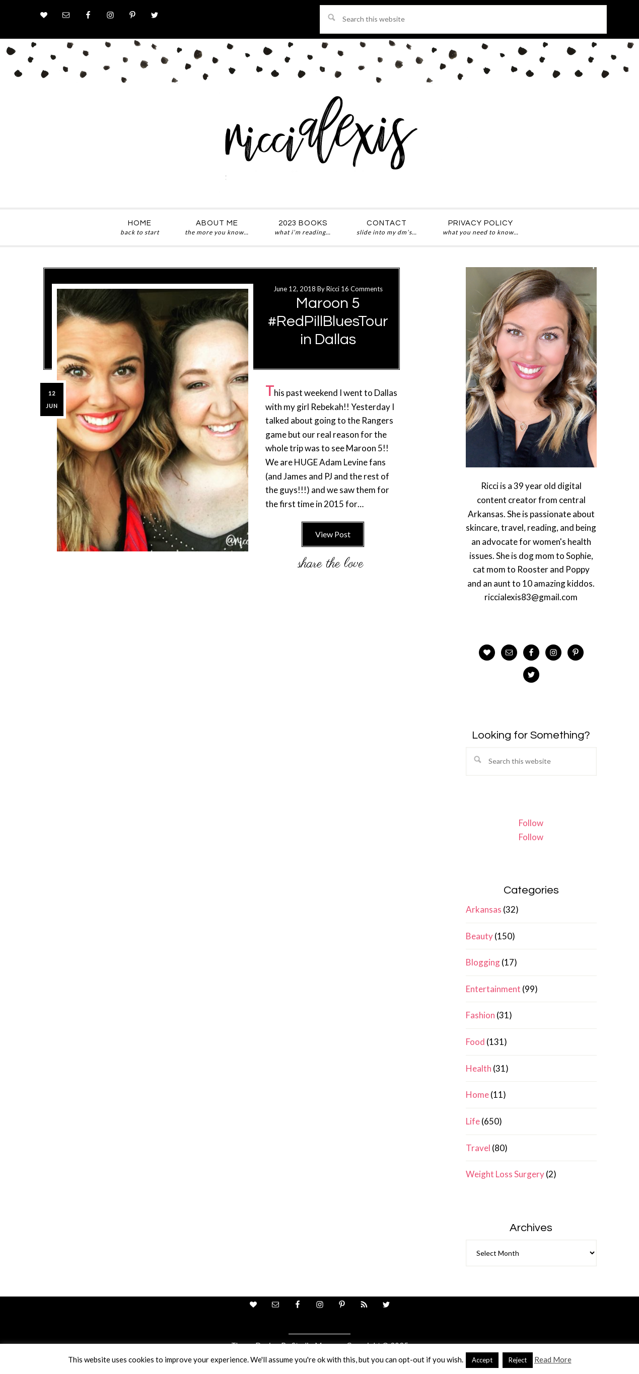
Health (478, 1068)
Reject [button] (518, 1360)
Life (473, 1121)
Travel (478, 1148)
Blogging (483, 962)
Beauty (479, 936)
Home (477, 1094)
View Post (332, 534)
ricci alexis (320, 142)
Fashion (480, 1015)
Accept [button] (482, 1360)
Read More (553, 1359)
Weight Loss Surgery (505, 1174)
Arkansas (484, 909)
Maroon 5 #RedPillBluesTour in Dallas (328, 321)
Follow (531, 823)
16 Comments (362, 289)
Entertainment (493, 989)
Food (475, 1041)
